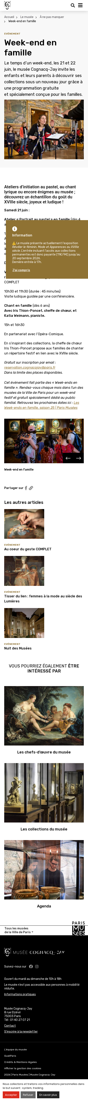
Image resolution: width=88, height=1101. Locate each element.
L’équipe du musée (15, 1049)
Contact (10, 1026)
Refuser (28, 1094)
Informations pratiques (20, 994)
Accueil (9, 17)
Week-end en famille (22, 21)
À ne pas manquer (52, 17)
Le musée (26, 17)
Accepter (11, 1094)
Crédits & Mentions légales (20, 1062)
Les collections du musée (44, 829)
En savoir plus (48, 1094)
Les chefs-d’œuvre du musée (44, 752)
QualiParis (10, 1055)
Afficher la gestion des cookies (22, 1068)
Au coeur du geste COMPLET (28, 549)
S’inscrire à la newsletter (21, 1031)
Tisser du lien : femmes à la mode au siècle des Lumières (43, 598)
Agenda (44, 906)
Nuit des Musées (18, 648)
